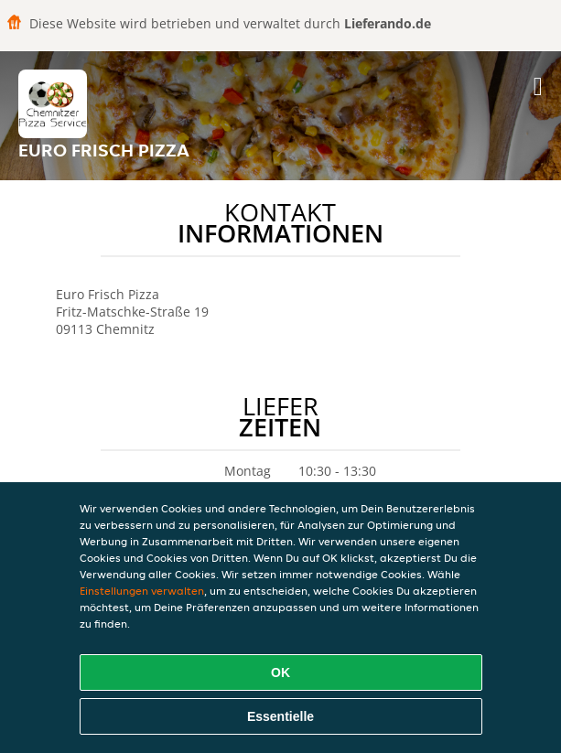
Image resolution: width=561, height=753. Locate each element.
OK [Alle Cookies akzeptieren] (280, 672)
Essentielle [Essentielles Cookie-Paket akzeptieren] (280, 716)
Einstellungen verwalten (142, 590)
